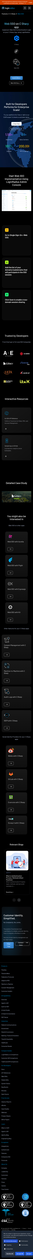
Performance (23, 1241)
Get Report (22, 3)
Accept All (20, 1253)
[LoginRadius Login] (25, 8)
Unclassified (8, 1249)
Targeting (7, 1245)
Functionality (23, 1245)
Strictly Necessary (10, 1241)
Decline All (10, 1253)
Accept (29, 1253)
